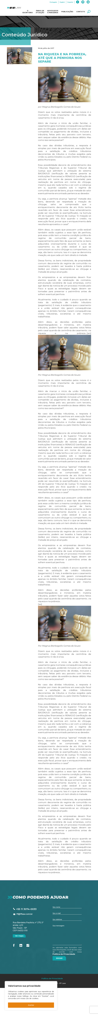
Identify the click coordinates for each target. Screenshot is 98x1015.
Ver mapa (19, 936)
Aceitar (31, 1005)
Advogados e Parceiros (52, 11)
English (62, 2)
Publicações (67, 12)
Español (70, 2)
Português (53, 2)
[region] (31, 995)
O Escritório (28, 11)
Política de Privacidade (64, 954)
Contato (80, 12)
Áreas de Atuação (40, 11)
